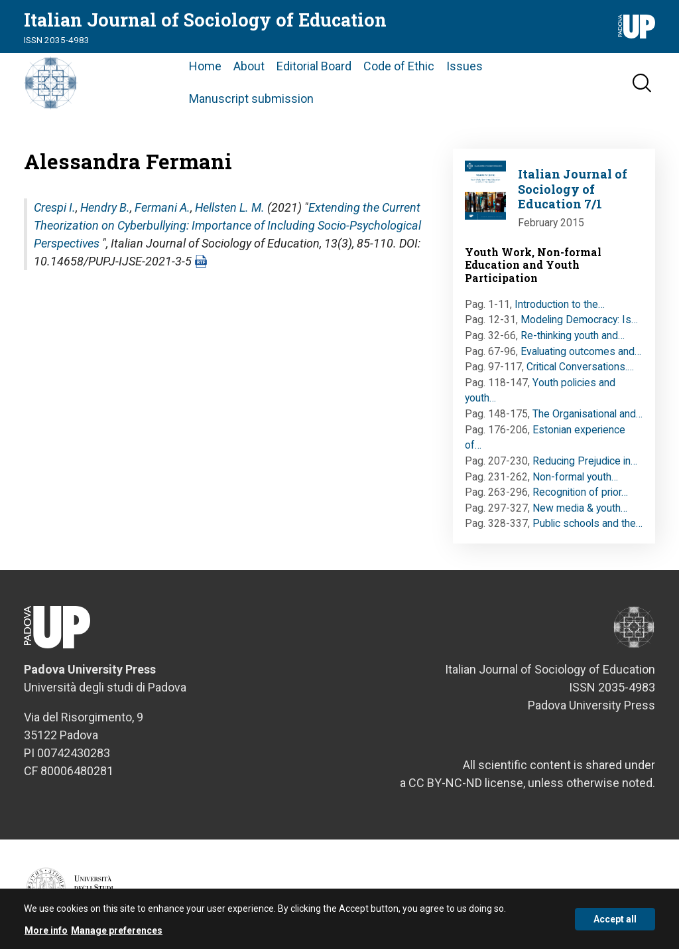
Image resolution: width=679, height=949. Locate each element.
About (249, 66)
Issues (464, 66)
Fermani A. (162, 207)
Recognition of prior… (580, 492)
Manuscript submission (251, 99)
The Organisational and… (587, 413)
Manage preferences (116, 934)
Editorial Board (314, 66)
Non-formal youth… (575, 477)
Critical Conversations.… (580, 366)
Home (205, 66)
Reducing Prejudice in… (584, 461)
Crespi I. (55, 207)
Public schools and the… (587, 523)
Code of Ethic (398, 66)
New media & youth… (579, 508)
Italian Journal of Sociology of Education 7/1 (572, 189)
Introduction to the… (560, 304)
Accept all (615, 922)
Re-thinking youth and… (573, 335)
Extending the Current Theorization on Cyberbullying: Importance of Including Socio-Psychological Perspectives (227, 225)
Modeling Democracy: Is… (579, 319)
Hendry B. (105, 207)
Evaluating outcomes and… (581, 351)
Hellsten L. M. (230, 207)
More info (46, 934)
